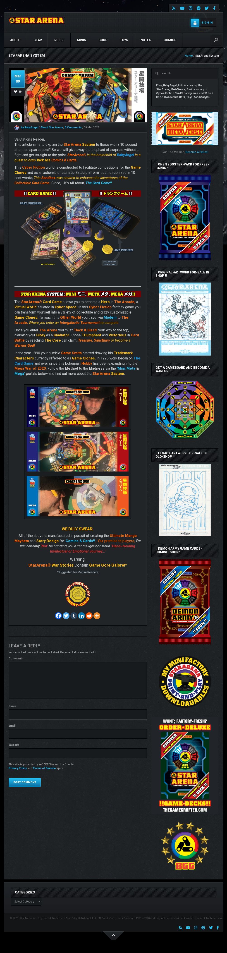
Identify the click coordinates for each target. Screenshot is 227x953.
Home (189, 55)
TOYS (124, 40)
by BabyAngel (26, 127)
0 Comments (73, 127)
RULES (59, 40)
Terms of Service (44, 768)
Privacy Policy (18, 768)
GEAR (37, 40)
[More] (96, 615)
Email (12, 725)
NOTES (146, 40)
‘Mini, (121, 368)
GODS (102, 40)
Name (12, 706)
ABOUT (15, 40)
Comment (16, 658)
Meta (131, 368)
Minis (81, 40)
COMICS (170, 40)
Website (14, 745)
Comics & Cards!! (80, 541)
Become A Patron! (197, 152)
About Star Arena (51, 127)
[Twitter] (66, 615)
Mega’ (19, 373)
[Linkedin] (81, 615)
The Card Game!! (99, 183)
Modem (110, 317)
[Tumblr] (73, 615)
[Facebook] (58, 615)
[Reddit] (89, 615)
